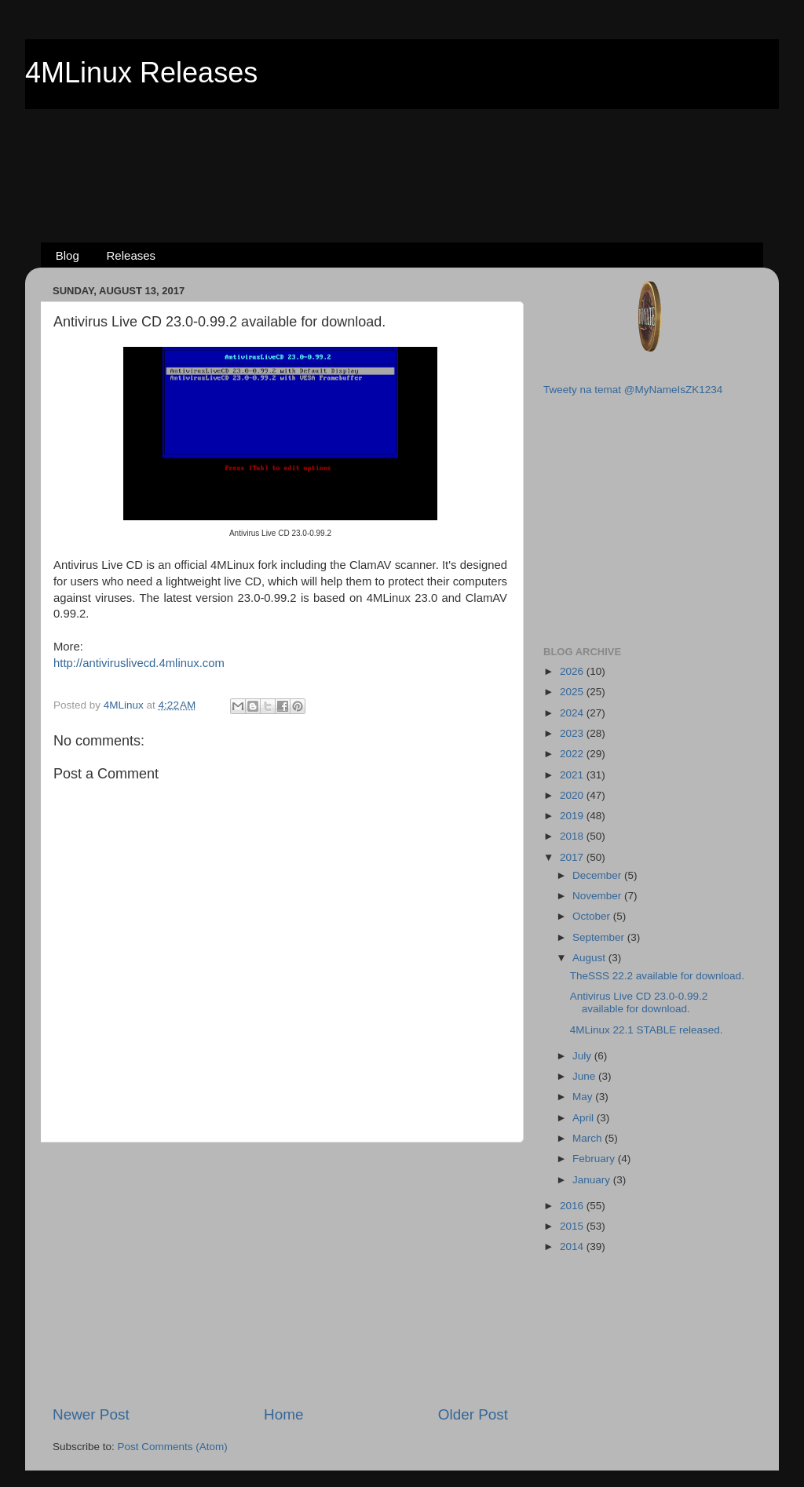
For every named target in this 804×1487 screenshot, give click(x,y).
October (592, 916)
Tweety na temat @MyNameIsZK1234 (632, 389)
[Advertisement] (402, 150)
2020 (573, 795)
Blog (67, 255)
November (598, 896)
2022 (573, 754)
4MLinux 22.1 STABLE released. (646, 1030)
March (588, 1138)
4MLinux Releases (141, 72)
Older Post (473, 1414)
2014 (573, 1246)
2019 (573, 816)
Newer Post (91, 1414)
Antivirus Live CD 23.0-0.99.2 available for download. (639, 1002)
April (584, 1118)
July (583, 1056)
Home (283, 1414)
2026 (573, 671)
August (590, 958)
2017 (573, 857)
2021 (573, 775)
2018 (573, 836)
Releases (131, 255)
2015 (573, 1226)
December (598, 875)
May (583, 1096)
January (592, 1180)
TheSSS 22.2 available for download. (657, 976)
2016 (573, 1206)
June (585, 1076)
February (595, 1158)
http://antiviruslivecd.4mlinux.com (139, 663)
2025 (573, 692)
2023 (573, 733)
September (599, 937)
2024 (573, 713)
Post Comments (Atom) (173, 1446)
